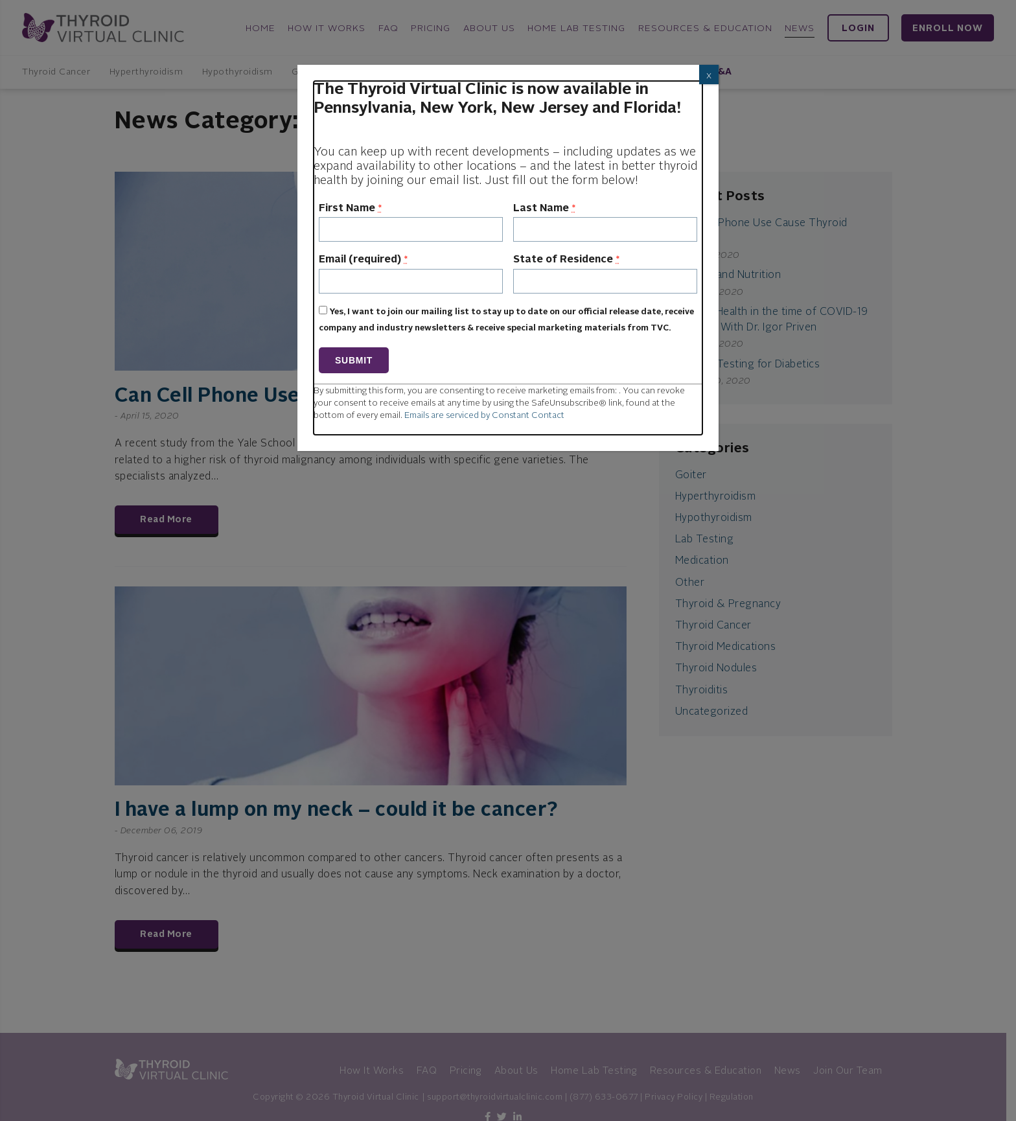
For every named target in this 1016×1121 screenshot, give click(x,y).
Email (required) (363, 260)
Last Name (544, 208)
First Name (350, 208)
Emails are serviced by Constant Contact (484, 415)
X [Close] (708, 76)
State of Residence (566, 260)
